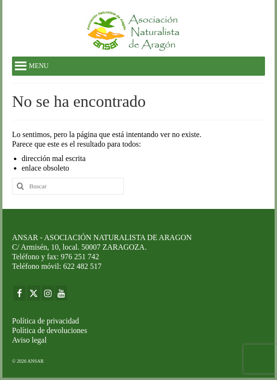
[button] (38, 66)
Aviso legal (29, 340)
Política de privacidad (45, 321)
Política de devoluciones (49, 330)
